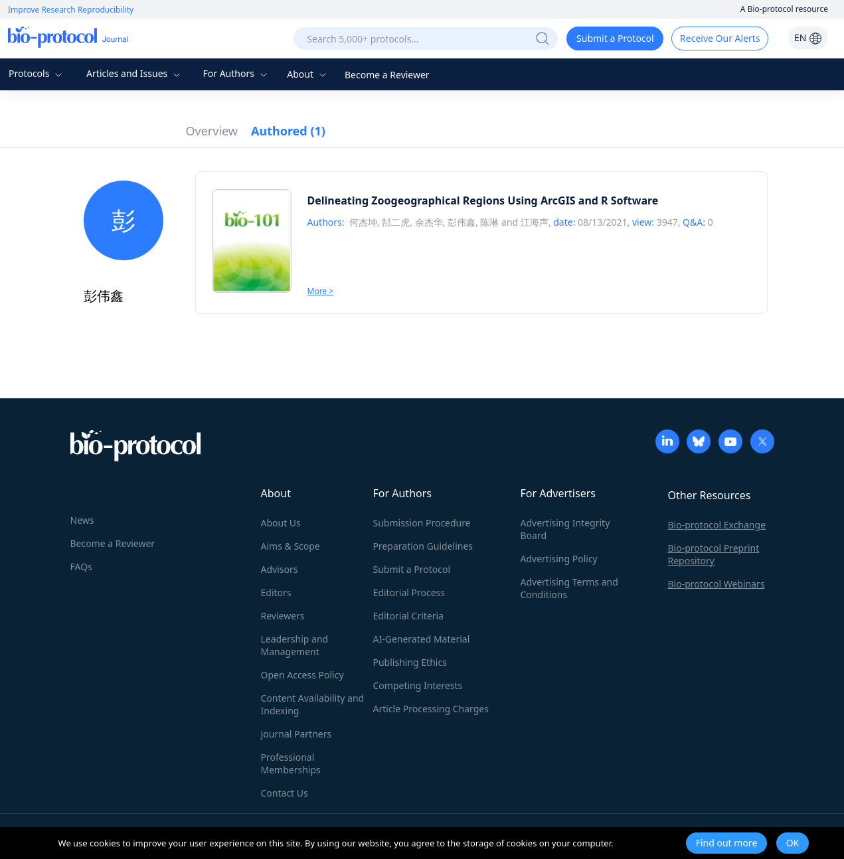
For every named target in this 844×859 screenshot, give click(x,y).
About (308, 74)
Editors (276, 592)
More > (320, 291)
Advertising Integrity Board (565, 529)
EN (808, 37)
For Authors (236, 73)
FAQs (81, 566)
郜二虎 (396, 222)
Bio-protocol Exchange (717, 524)
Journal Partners (296, 734)
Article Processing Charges (431, 708)
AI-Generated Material (421, 639)
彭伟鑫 (461, 222)
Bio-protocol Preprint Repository (714, 554)
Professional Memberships (291, 763)
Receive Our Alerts (720, 38)
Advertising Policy (559, 558)
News (82, 520)
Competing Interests (418, 685)
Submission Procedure (422, 522)
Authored (288, 131)
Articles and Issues (134, 73)
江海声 (535, 222)
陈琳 (489, 222)
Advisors (279, 569)
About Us (281, 522)
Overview (212, 131)
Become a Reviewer (387, 74)
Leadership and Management (295, 645)
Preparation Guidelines (423, 546)
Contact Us (284, 793)
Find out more (727, 842)
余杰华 (429, 222)
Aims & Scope (290, 546)
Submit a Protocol (615, 38)
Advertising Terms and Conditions (569, 588)
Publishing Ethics (410, 662)
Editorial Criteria (408, 615)
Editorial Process (409, 592)
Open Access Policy (302, 674)
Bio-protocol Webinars (716, 584)
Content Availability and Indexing (313, 704)
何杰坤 (363, 222)
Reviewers (283, 615)
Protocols (37, 73)
